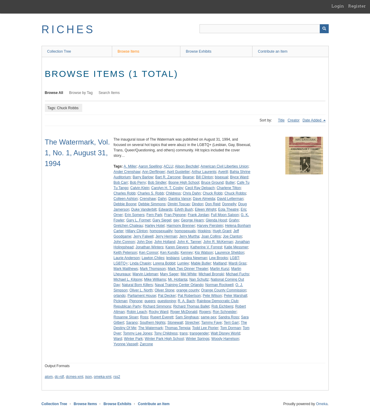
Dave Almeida (204, 199)
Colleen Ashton (126, 199)
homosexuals (185, 231)
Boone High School (183, 182)
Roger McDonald (183, 312)
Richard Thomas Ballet (191, 306)
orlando (120, 296)
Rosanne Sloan (126, 317)
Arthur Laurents (203, 172)
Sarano (132, 322)
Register (357, 6)
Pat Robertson (189, 296)
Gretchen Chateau (128, 226)
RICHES (68, 29)
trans (184, 333)
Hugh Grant (222, 231)
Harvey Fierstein (210, 226)
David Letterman (230, 199)
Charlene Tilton (229, 188)
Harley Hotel (155, 226)
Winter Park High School (164, 339)
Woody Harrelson (225, 339)
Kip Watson (204, 252)
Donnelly (229, 204)
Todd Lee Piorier (205, 328)
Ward (118, 339)
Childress (173, 193)
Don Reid (212, 204)
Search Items (109, 93)
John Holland (164, 242)
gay (176, 220)
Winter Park (133, 339)
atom (49, 377)
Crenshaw (148, 199)
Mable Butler (201, 263)
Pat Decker (167, 296)
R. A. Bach (186, 301)
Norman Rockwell (219, 285)
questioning (166, 301)
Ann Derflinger (153, 172)
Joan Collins (211, 236)
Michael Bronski (211, 274)
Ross (144, 317)
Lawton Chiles (153, 258)
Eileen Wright (205, 209)
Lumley (183, 263)
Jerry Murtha (189, 236)
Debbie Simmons (151, 204)
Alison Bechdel (187, 166)
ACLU (168, 166)
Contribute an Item (272, 51)
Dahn (162, 199)
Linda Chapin (140, 263)
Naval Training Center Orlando (179, 285)
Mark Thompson (153, 269)
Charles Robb (124, 193)
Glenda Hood (216, 220)
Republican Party (127, 306)
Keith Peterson (125, 252)
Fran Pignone (175, 215)
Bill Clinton (204, 177)
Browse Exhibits (198, 51)
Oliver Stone (164, 290)
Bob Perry (138, 182)
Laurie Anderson (127, 258)
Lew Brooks (218, 258)
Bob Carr (121, 182)
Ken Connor (148, 252)
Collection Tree (59, 51)
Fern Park (154, 215)
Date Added (312, 120)
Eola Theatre (228, 209)
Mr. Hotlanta (178, 279)
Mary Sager (169, 274)
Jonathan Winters (149, 247)
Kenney (187, 252)
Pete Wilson (212, 296)
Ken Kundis (169, 252)
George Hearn (192, 220)
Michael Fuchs (237, 274)
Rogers (205, 312)
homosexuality (161, 231)
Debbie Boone (125, 204)
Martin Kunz (219, 269)
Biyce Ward (239, 177)
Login (337, 6)
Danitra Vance (179, 199)
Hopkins (204, 231)
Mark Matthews (126, 269)
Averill (223, 172)
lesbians (172, 258)
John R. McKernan (218, 242)
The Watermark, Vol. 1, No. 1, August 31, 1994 (77, 153)
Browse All (54, 93)
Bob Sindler (157, 182)
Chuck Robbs (235, 193)
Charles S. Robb (151, 193)
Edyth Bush (183, 209)
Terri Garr (231, 322)
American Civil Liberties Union (224, 166)
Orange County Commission (223, 290)
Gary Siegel (162, 220)
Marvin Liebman (145, 274)
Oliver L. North (141, 290)
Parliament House (141, 296)
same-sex (208, 317)
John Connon (124, 242)
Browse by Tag (81, 93)
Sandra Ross (228, 317)
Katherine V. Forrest (206, 247)
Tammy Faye (211, 322)
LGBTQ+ (121, 263)
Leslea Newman (194, 258)
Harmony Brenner (181, 226)
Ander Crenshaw (127, 172)
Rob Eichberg (222, 306)
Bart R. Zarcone (168, 177)
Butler (230, 182)
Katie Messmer (236, 247)
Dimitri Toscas (179, 204)
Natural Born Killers (137, 285)
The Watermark (150, 328)
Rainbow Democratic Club (217, 301)
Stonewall (175, 322)
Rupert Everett (161, 317)
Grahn (234, 220)
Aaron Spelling (150, 166)
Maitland (219, 263)
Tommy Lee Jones (137, 333)
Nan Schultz (199, 279)
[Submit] (324, 28)
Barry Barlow (143, 177)
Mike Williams (155, 279)
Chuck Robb (213, 193)
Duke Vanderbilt (144, 209)
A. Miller (130, 166)
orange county (187, 290)
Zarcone (146, 344)
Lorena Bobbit (164, 263)
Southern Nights (152, 322)
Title (281, 120)
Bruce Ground (212, 182)
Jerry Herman (166, 236)
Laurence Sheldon (229, 252)
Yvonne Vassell (126, 344)
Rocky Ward (158, 312)
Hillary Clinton (137, 231)
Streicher (192, 322)
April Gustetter (178, 172)
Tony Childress (166, 333)
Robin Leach (137, 312)
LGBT (234, 258)
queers (150, 301)
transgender (199, 333)
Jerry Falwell (143, 236)
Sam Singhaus (187, 317)
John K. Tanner (189, 242)
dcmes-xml (74, 377)
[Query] (264, 28)
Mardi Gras (237, 263)
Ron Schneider (224, 312)
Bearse (188, 177)
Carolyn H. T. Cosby (167, 188)
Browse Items (128, 51)
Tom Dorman (230, 328)
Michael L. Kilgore (128, 279)
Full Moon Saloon (225, 215)
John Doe (144, 242)
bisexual (221, 177)
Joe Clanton (232, 236)
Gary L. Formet (138, 220)
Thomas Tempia (177, 328)
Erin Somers (134, 215)
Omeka (322, 404)
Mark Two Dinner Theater (188, 269)
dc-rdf (59, 377)
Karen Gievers (176, 247)
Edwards (166, 209)
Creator (293, 120)
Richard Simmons (157, 306)
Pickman (120, 301)
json (88, 377)
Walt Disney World (225, 333)
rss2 (116, 377)
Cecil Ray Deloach (200, 188)
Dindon (197, 204)
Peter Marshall (235, 296)
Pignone (135, 301)
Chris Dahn (192, 193)
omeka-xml (103, 377)
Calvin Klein (139, 188)
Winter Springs (197, 339)
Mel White (189, 274)
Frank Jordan (198, 215)
